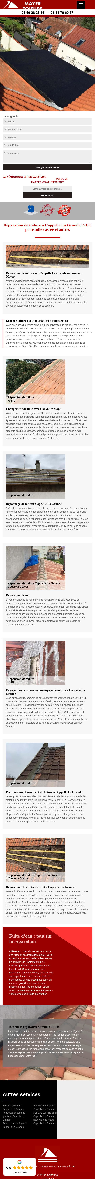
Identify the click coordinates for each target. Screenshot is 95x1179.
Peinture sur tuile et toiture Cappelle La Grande (47, 1114)
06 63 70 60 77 (62, 13)
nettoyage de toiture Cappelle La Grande (44, 1121)
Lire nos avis (19, 1172)
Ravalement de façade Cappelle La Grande (14, 1125)
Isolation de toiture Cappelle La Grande (13, 1107)
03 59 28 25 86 (33, 13)
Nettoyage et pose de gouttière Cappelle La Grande (14, 1116)
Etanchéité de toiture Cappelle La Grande (44, 1107)
